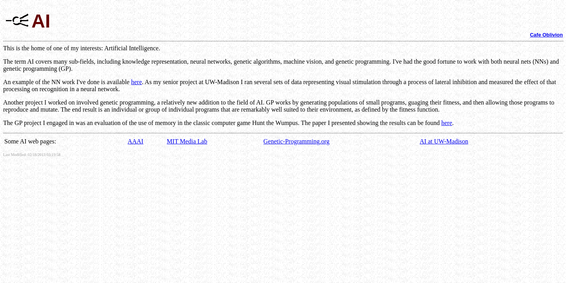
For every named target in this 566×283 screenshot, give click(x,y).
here (136, 82)
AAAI (135, 141)
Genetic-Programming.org (296, 141)
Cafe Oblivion (546, 35)
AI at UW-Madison (444, 141)
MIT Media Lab (187, 141)
